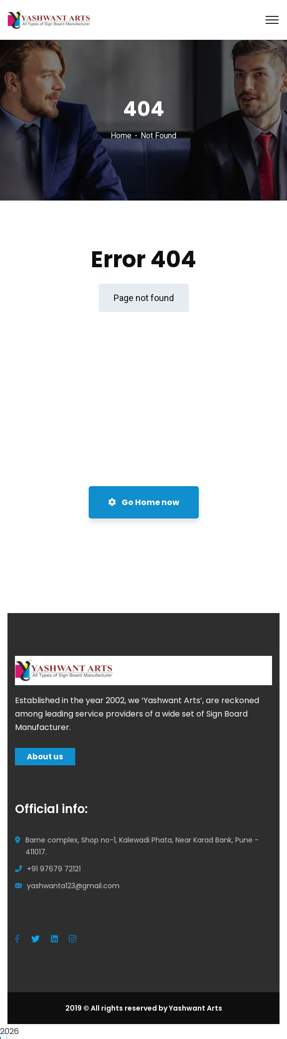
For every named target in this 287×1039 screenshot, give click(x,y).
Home (121, 135)
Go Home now (143, 502)
